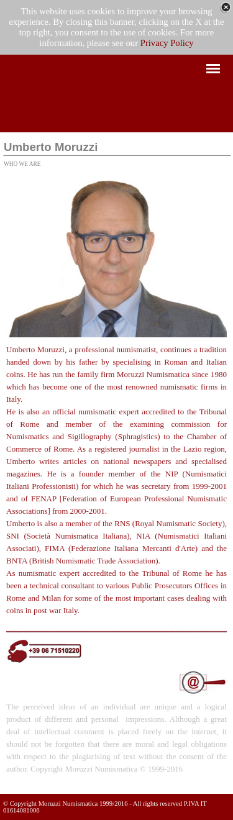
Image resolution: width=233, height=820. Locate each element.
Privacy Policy (167, 43)
